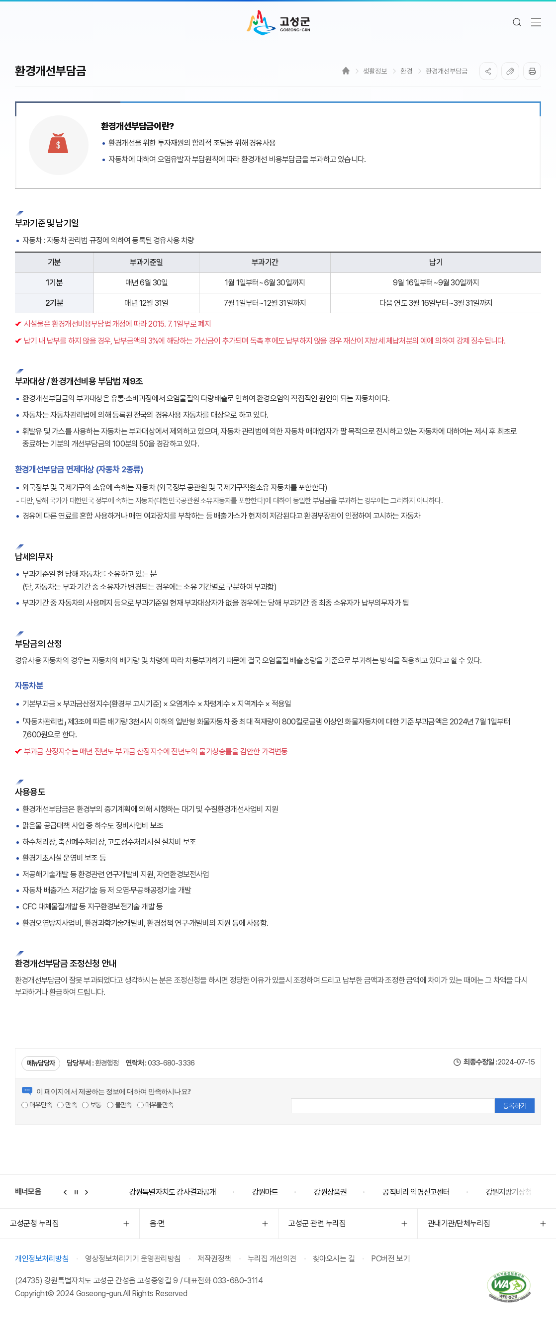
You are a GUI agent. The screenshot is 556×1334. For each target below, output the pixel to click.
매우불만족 (155, 1105)
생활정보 (375, 71)
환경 (406, 71)
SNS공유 (488, 71)
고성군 (278, 23)
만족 (67, 1105)
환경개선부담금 (446, 71)
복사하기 (510, 71)
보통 (91, 1105)
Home (346, 71)
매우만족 (36, 1105)
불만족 (119, 1105)
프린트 (532, 71)
